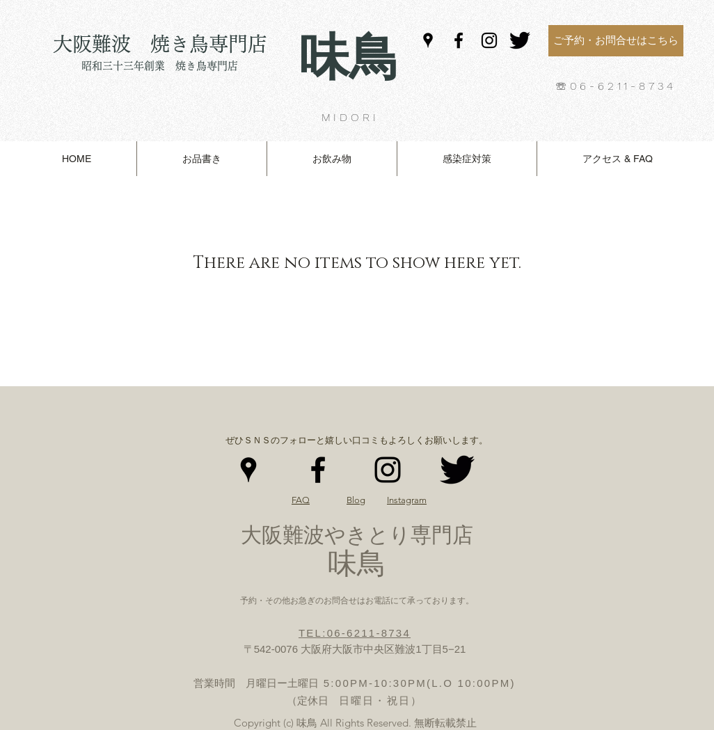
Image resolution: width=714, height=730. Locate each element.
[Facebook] (458, 40)
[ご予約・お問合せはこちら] (615, 40)
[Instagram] (489, 40)
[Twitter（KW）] (519, 40)
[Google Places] (428, 40)
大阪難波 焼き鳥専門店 (160, 44)
